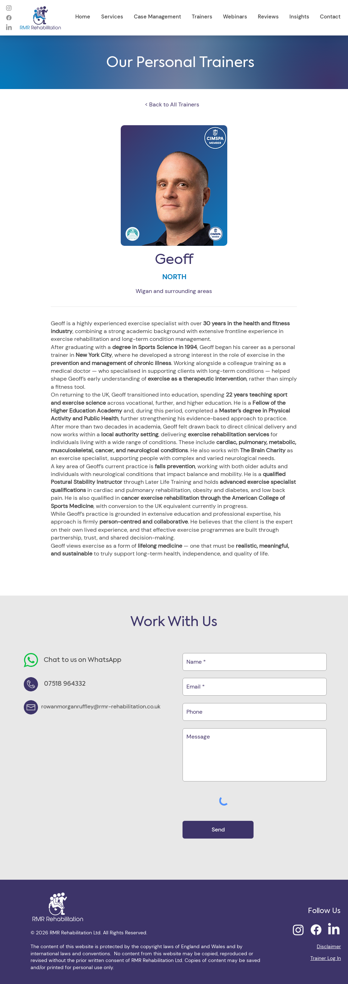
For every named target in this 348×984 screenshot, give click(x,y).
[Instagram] (8, 7)
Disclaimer (329, 946)
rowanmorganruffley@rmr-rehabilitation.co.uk (101, 706)
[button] (112, 16)
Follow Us (324, 911)
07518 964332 (65, 684)
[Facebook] (8, 17)
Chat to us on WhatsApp (82, 660)
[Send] (218, 830)
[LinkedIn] (8, 27)
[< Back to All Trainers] (174, 105)
